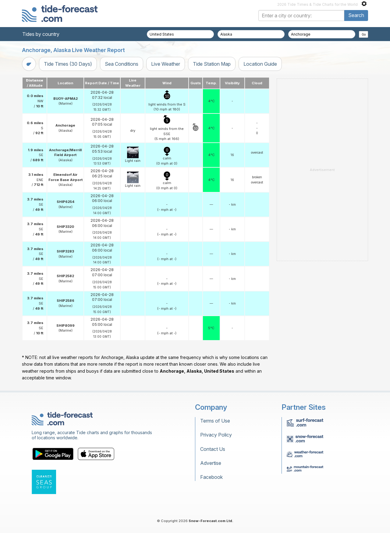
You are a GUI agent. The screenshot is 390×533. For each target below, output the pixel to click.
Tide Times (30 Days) (68, 64)
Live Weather (165, 64)
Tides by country (40, 34)
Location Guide (260, 64)
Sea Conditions (121, 64)
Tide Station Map (212, 64)
